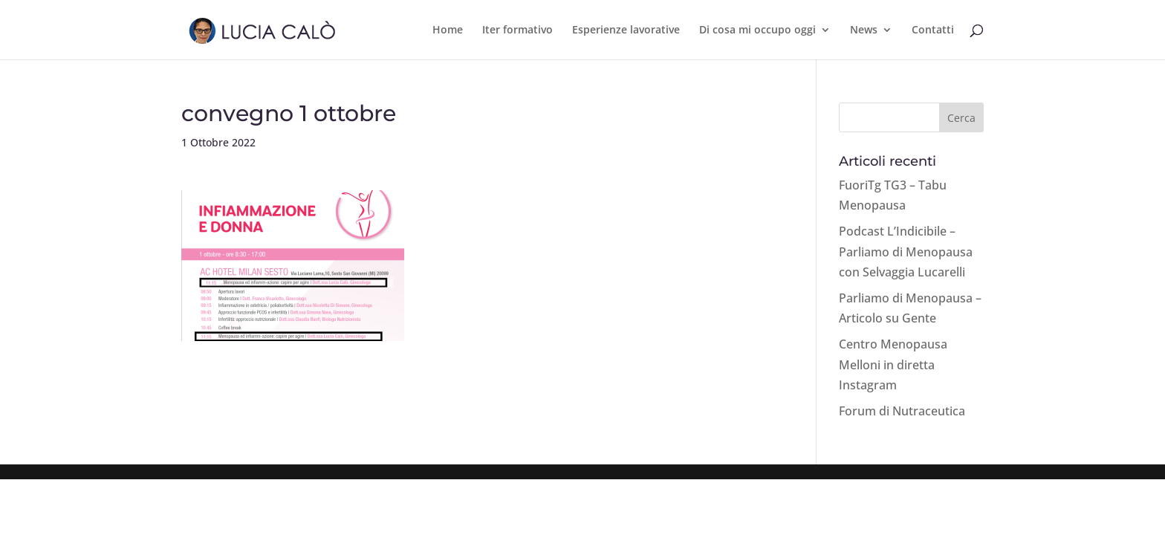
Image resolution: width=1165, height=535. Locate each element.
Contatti (933, 30)
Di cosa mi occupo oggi (757, 30)
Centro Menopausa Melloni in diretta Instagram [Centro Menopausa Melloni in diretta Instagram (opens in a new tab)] (893, 364)
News (863, 30)
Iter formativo (517, 30)
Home (447, 30)
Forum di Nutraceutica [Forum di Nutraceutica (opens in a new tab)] (902, 411)
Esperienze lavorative (626, 30)
